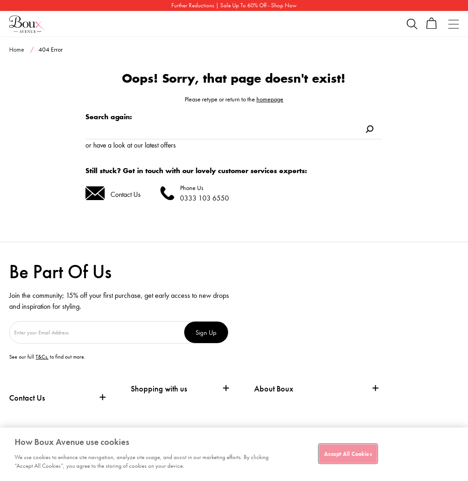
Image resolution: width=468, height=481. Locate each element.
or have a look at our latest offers (130, 145)
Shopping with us (159, 388)
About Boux (273, 389)
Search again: (108, 116)
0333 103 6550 (204, 198)
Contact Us (126, 194)
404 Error (50, 49)
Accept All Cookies (348, 453)
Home (16, 49)
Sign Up (206, 332)
